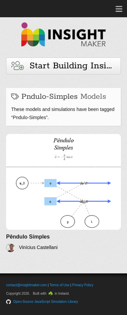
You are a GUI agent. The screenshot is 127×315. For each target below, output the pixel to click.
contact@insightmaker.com (26, 285)
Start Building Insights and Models (66, 66)
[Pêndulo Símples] (63, 193)
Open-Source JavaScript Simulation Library (45, 301)
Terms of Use (59, 285)
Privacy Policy (82, 285)
